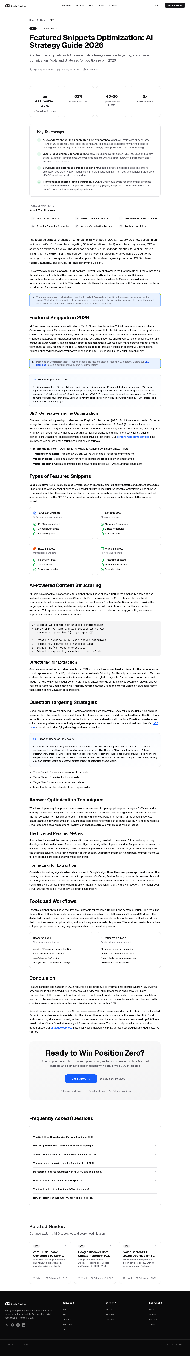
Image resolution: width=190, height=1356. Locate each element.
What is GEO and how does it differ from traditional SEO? (95, 1136)
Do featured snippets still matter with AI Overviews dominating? (95, 1171)
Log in (158, 5)
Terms (152, 1324)
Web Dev (67, 1324)
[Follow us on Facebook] (12, 1325)
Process (110, 1314)
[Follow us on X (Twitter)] (6, 1325)
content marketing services (133, 437)
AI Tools (80, 5)
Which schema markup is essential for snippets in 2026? (95, 1162)
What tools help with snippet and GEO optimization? (95, 1189)
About (101, 5)
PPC (65, 1314)
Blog (91, 5)
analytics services (61, 1027)
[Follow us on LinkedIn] (23, 1325)
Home (32, 20)
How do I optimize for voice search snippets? (95, 1180)
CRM (65, 1329)
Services (66, 5)
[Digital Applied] (15, 5)
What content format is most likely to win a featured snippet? (95, 1154)
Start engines (175, 5)
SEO (65, 1309)
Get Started (81, 1078)
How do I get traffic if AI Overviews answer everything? (95, 1145)
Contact (113, 5)
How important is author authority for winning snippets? (95, 1197)
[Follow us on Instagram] (18, 1325)
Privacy (153, 1319)
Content (67, 1319)
